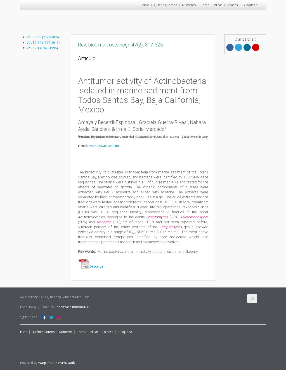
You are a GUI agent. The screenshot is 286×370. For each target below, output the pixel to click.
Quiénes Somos (165, 5)
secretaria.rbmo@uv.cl (73, 307)
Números (189, 5)
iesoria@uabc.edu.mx (104, 146)
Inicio (145, 5)
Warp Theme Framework (56, 362)
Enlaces (232, 5)
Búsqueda (250, 5)
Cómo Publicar (211, 5)
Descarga (90, 266)
